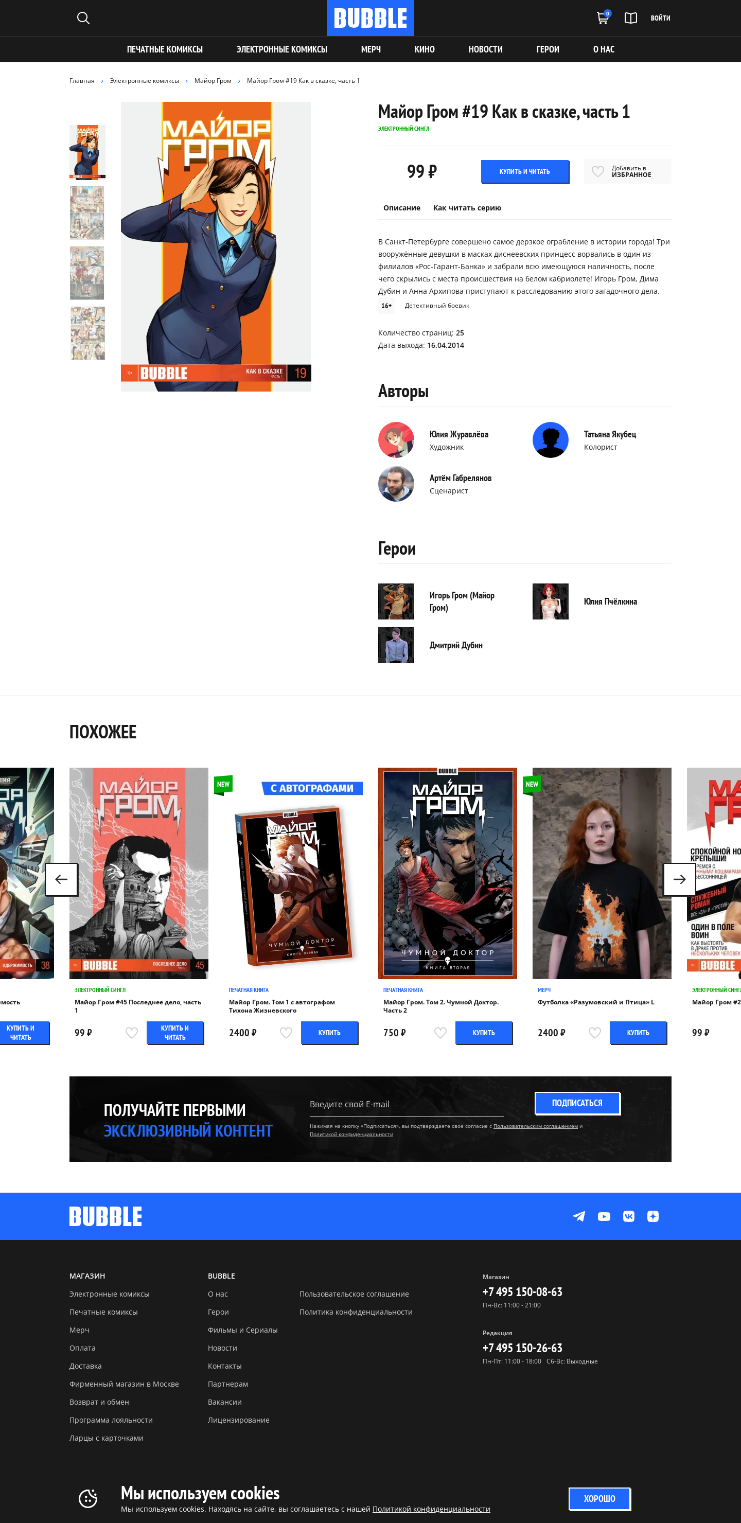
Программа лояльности (111, 1420)
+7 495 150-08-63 (522, 1292)
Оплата (82, 1348)
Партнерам (228, 1384)
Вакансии (225, 1402)
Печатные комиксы (165, 49)
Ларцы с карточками (106, 1438)
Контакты (225, 1366)
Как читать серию (467, 207)
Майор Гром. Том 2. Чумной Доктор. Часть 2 (441, 1006)
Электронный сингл (100, 990)
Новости (222, 1348)
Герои (218, 1312)
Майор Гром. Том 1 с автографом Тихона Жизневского (282, 1006)
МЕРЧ (371, 49)
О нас (218, 1294)
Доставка (85, 1366)
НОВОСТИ (486, 49)
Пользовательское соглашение (354, 1294)
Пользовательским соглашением (535, 1125)
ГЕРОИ (548, 49)
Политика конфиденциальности (356, 1312)
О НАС (603, 49)
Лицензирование (239, 1420)
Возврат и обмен (99, 1402)
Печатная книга (249, 990)
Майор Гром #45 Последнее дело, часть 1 (138, 1006)
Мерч (544, 990)
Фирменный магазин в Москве (124, 1384)
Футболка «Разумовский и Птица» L (596, 1002)
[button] (679, 879)
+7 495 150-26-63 (522, 1348)
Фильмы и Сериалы (243, 1330)
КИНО (425, 49)
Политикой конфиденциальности (351, 1134)
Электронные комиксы (282, 49)
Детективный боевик (437, 305)
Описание (401, 207)
